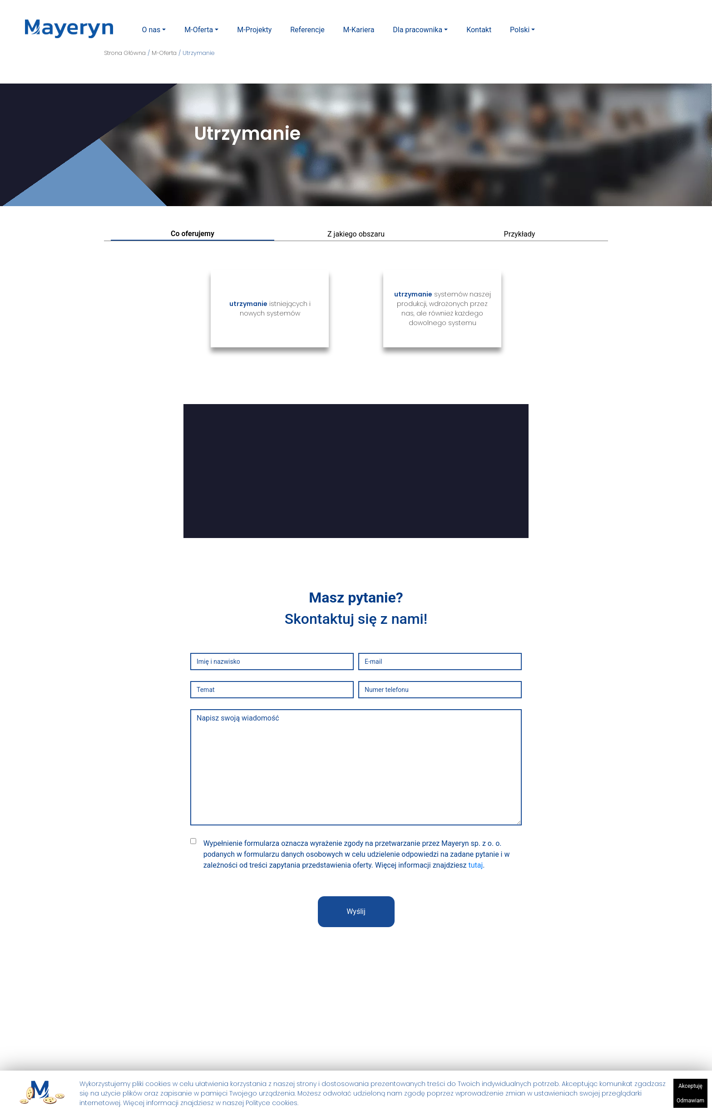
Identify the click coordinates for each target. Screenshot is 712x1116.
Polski (519, 29)
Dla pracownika (417, 29)
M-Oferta (198, 29)
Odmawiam (690, 1102)
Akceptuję (690, 1087)
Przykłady (519, 234)
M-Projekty (254, 29)
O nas (151, 29)
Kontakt (478, 29)
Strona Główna (126, 53)
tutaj (475, 865)
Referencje (307, 29)
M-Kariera (359, 29)
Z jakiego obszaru (356, 234)
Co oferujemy (192, 233)
